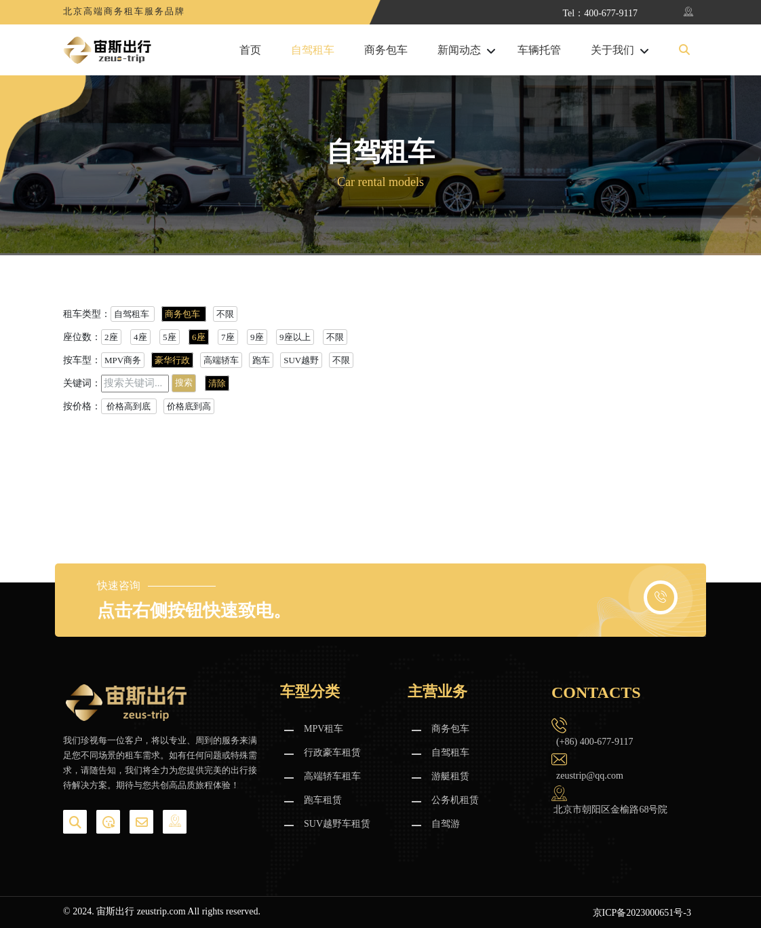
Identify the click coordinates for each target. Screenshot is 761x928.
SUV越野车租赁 (337, 824)
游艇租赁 (450, 776)
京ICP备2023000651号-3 (642, 913)
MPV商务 (122, 360)
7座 (228, 337)
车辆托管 (539, 50)
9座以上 (295, 337)
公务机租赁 (455, 800)
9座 (257, 337)
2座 (111, 337)
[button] (684, 50)
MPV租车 (323, 729)
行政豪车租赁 (332, 752)
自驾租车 (312, 50)
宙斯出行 (115, 911)
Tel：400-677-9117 (600, 13)
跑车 (261, 360)
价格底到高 (189, 406)
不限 (225, 314)
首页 (250, 50)
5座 (169, 337)
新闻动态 (459, 50)
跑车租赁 (323, 800)
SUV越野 (301, 360)
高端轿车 (221, 360)
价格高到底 (128, 406)
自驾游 (445, 824)
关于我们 (612, 50)
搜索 (184, 382)
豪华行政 (172, 360)
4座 (140, 337)
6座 (199, 337)
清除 (217, 383)
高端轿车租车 (332, 776)
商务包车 (386, 50)
